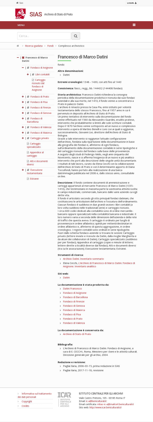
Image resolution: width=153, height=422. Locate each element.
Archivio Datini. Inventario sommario (83, 258)
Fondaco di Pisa (37, 102)
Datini (66, 277)
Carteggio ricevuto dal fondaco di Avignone (38, 84)
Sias (19, 2)
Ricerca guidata (33, 45)
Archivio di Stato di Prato (77, 334)
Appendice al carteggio (35, 154)
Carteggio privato (38, 138)
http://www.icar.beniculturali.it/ (105, 407)
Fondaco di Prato (38, 96)
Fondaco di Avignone (40, 67)
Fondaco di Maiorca (39, 132)
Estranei (33, 178)
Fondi (50, 45)
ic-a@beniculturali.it (96, 401)
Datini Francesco (72, 288)
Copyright (25, 401)
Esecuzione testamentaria (34, 171)
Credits (23, 405)
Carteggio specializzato (34, 145)
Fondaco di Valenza (39, 127)
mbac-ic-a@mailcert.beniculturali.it (115, 404)
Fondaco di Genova (39, 113)
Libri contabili (40, 74)
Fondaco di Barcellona (34, 120)
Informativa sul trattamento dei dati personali (35, 395)
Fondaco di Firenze (39, 107)
